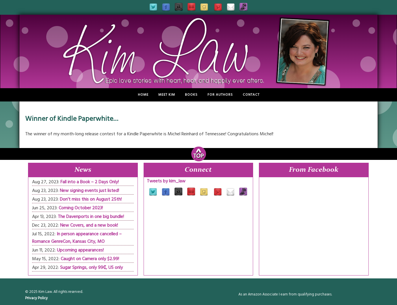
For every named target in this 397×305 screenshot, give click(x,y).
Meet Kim (166, 94)
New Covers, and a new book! (89, 225)
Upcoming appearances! (80, 250)
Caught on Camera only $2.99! (90, 259)
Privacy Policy (36, 298)
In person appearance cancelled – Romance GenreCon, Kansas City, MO (77, 237)
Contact (251, 94)
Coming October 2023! (81, 208)
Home (143, 94)
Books (191, 94)
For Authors (220, 94)
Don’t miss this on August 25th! (91, 199)
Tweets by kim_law (166, 181)
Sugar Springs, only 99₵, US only (91, 267)
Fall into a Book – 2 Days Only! (89, 182)
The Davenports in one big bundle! (91, 216)
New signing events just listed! (89, 190)
